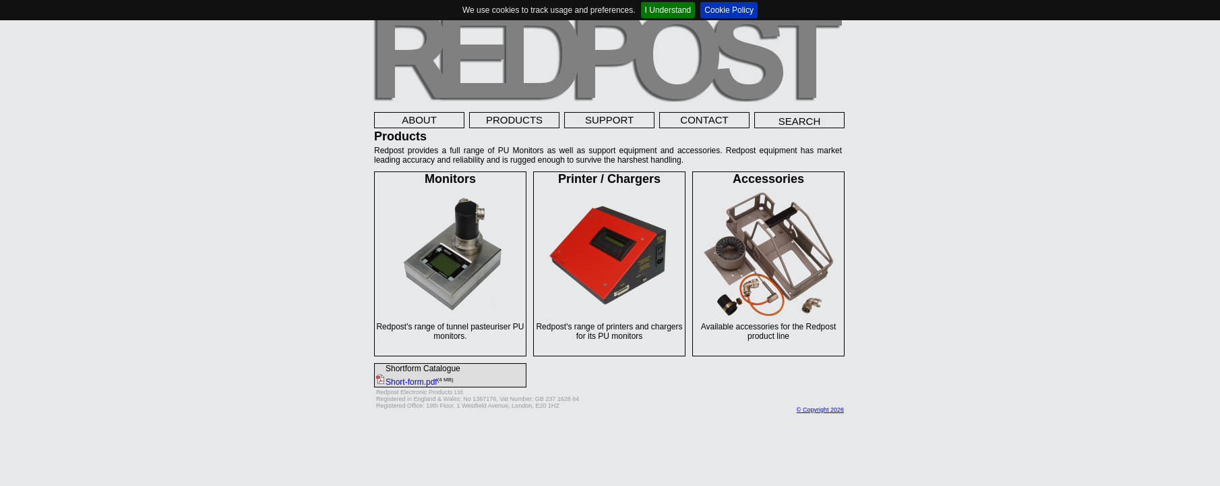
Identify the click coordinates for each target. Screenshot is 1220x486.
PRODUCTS (514, 120)
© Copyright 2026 (820, 409)
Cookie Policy (729, 10)
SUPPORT (609, 120)
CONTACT (704, 120)
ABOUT (419, 120)
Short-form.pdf (406, 382)
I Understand (668, 10)
